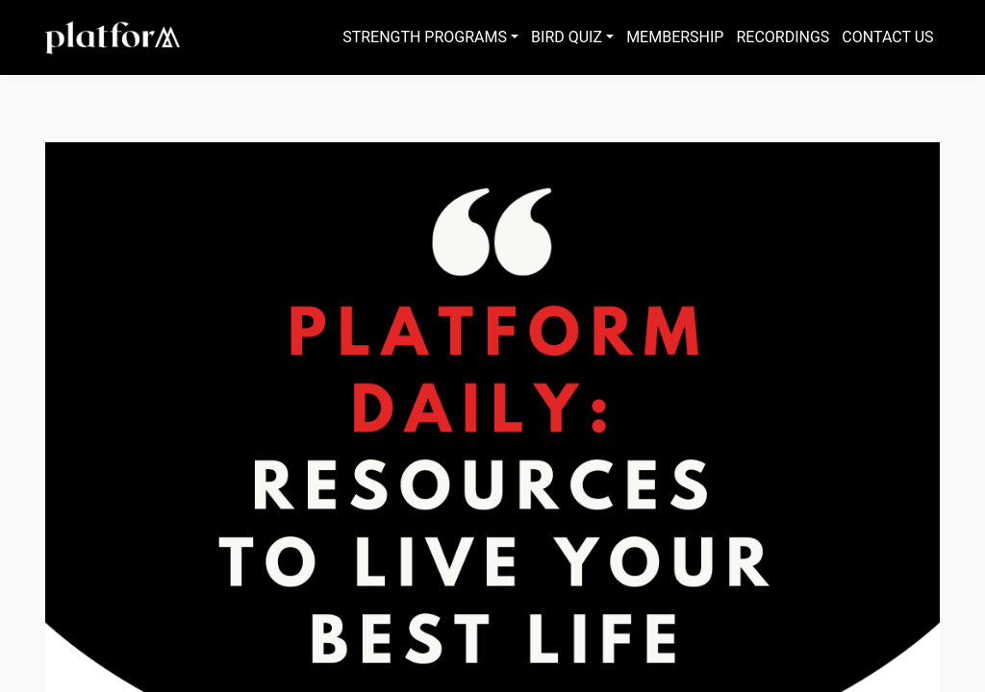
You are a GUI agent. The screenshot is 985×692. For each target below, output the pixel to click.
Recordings (782, 37)
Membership (674, 37)
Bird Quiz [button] (566, 37)
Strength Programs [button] (424, 37)
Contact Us (887, 37)
